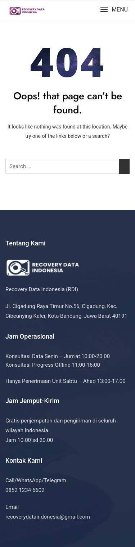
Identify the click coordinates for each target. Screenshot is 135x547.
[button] (114, 9)
